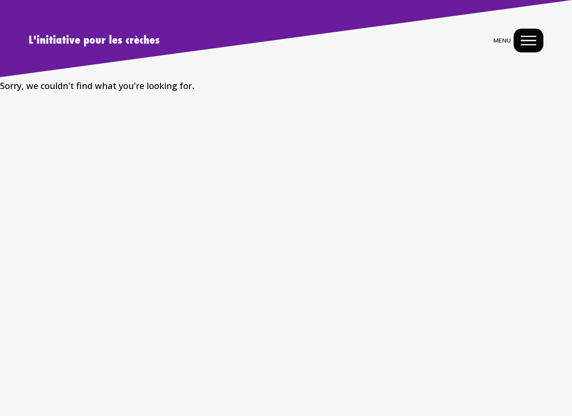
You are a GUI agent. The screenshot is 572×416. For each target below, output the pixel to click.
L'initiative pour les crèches (94, 40)
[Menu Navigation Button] (528, 40)
